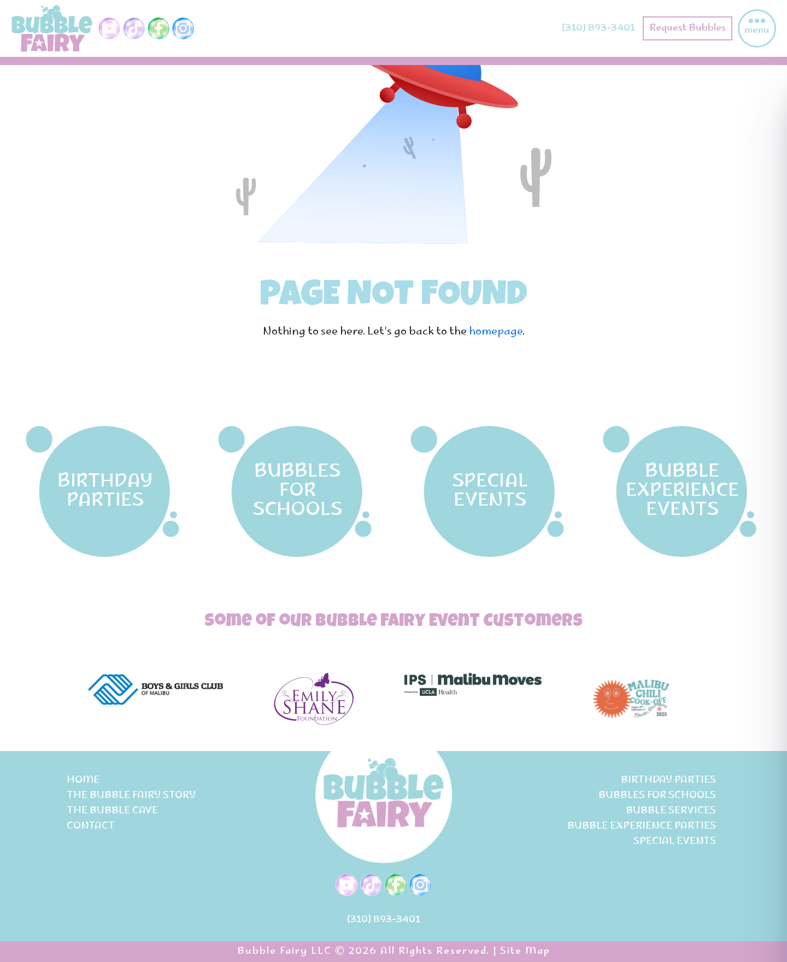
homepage (495, 332)
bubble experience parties (641, 826)
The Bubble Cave (112, 811)
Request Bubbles (687, 28)
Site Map (525, 951)
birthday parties (668, 780)
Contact (91, 826)
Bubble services (671, 811)
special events (674, 842)
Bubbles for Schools (657, 796)
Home (83, 780)
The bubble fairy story (131, 796)
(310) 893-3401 (598, 28)
